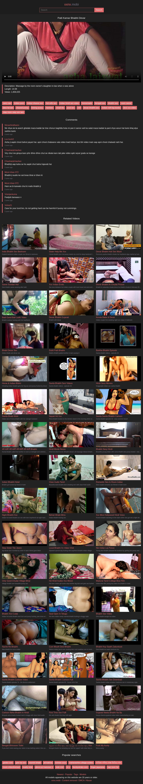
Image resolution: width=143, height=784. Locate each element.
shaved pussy (22, 108)
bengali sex (100, 103)
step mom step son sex (13, 112)
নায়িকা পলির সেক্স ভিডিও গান (108, 763)
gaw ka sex (21, 763)
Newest (60, 774)
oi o (68, 767)
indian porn (19, 103)
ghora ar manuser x (44, 767)
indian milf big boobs (111, 108)
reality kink (27, 767)
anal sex (71, 108)
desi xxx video (129, 108)
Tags (76, 774)
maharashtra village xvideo (81, 763)
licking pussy (37, 108)
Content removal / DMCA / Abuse (77, 780)
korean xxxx (60, 763)
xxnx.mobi (55, 780)
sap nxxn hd (113, 767)
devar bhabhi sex (91, 108)
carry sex (7, 103)
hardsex (49, 108)
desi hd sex (8, 108)
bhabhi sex (113, 103)
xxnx (71, 4)
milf (79, 108)
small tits (60, 108)
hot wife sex (51, 103)
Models (83, 774)
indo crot (60, 767)
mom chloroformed (11, 767)
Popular (68, 774)
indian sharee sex (35, 103)
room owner (126, 103)
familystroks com (80, 767)
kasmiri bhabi (35, 763)
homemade (87, 103)
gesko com (8, 763)
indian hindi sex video (69, 103)
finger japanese (98, 767)
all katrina (48, 763)
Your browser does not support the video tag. (71, 51)
